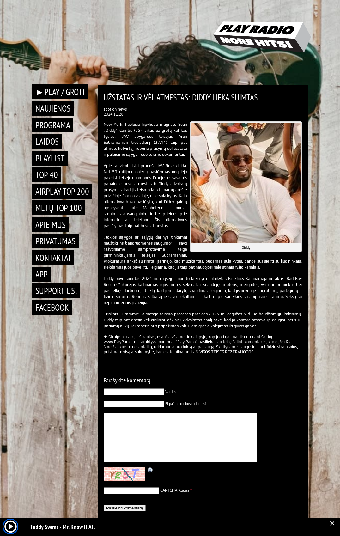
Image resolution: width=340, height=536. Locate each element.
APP (41, 274)
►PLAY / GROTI (60, 92)
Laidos (47, 141)
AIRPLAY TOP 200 (62, 191)
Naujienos (52, 108)
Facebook (52, 307)
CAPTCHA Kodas (174, 490)
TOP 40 (46, 174)
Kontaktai (52, 258)
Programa (52, 125)
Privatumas (55, 241)
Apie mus (50, 224)
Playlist (50, 158)
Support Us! (56, 290)
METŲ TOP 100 (58, 208)
